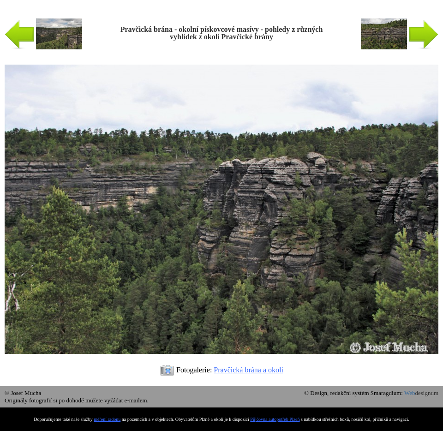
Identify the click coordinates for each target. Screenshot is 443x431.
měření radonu (107, 419)
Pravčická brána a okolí (248, 370)
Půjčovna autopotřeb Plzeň (274, 419)
